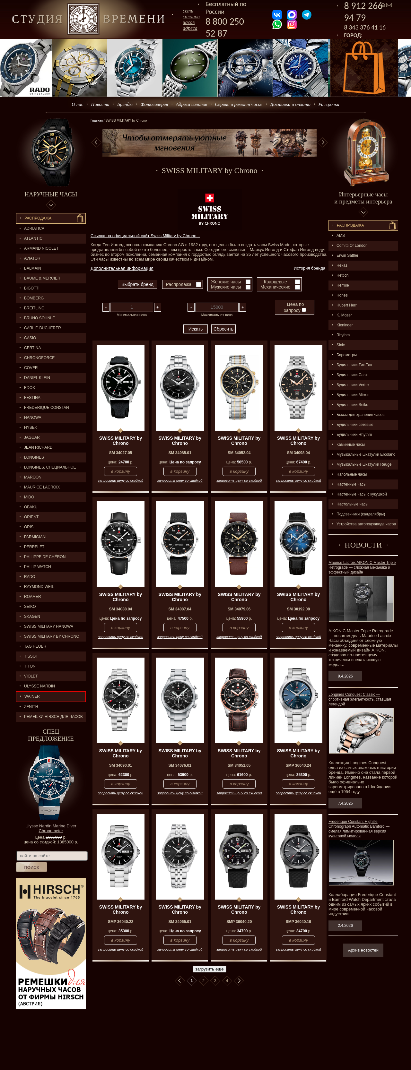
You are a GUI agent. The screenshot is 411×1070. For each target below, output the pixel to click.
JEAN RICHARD (38, 447)
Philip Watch (37, 567)
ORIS (28, 527)
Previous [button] (96, 142)
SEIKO (30, 606)
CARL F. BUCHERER (42, 328)
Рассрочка (329, 104)
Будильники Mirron (353, 395)
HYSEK (30, 427)
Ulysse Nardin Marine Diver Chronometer (50, 828)
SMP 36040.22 (120, 921)
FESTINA (32, 397)
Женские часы (226, 281)
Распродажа (37, 218)
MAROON (32, 477)
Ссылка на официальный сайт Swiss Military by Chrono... (145, 235)
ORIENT (31, 517)
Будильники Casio (352, 375)
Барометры (347, 355)
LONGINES (34, 457)
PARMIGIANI (35, 537)
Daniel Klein (37, 377)
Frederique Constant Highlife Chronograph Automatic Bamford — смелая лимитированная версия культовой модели (358, 828)
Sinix (341, 345)
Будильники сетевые (355, 424)
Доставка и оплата (290, 104)
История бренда (309, 268)
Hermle (343, 285)
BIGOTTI (31, 288)
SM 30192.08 (298, 609)
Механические (275, 286)
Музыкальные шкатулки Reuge (364, 464)
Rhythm (343, 335)
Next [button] (323, 142)
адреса (190, 28)
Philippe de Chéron (45, 557)
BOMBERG (34, 298)
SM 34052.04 (239, 453)
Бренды (125, 104)
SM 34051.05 (239, 765)
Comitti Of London (352, 245)
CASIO (30, 338)
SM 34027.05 (120, 453)
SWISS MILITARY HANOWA (48, 626)
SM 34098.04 (298, 453)
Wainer (32, 696)
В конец (239, 981)
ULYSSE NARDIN (39, 686)
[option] (209, 143)
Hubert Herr (347, 305)
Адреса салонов (191, 104)
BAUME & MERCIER (42, 278)
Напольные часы (352, 474)
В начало (180, 981)
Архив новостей (363, 950)
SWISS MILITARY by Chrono (51, 636)
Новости (100, 104)
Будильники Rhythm (354, 434)
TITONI (30, 666)
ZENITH (31, 706)
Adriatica (34, 228)
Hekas (342, 265)
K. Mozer (344, 315)
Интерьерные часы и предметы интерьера (363, 198)
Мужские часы (226, 286)
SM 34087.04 (179, 609)
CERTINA (32, 348)
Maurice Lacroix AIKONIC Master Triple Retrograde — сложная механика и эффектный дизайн (362, 567)
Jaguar (32, 437)
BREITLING (34, 308)
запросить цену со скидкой (120, 480)
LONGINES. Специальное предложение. (46, 468)
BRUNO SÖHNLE (39, 318)
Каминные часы (351, 444)
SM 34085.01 (179, 453)
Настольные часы (352, 504)
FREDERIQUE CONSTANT (47, 407)
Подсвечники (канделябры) (361, 514)
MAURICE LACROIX (42, 487)
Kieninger (345, 325)
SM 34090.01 (120, 765)
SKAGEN (32, 616)
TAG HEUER (35, 646)
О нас (77, 104)
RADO (29, 576)
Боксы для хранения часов (361, 414)
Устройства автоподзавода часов (366, 524)
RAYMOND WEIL (39, 586)
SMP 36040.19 (298, 921)
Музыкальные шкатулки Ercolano (366, 454)
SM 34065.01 (179, 921)
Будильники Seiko (352, 404)
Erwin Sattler (347, 255)
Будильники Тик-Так (354, 365)
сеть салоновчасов (191, 16)
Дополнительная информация (122, 268)
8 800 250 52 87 (225, 27)
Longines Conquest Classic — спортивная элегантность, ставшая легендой (359, 699)
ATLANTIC (33, 238)
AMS (341, 235)
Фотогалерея (154, 104)
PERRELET (34, 547)
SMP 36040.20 (239, 921)
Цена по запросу (295, 307)
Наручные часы (50, 194)
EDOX (29, 387)
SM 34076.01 (179, 765)
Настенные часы (351, 484)
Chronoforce (39, 358)
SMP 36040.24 (298, 765)
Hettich (342, 275)
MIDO (29, 497)
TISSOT (31, 656)
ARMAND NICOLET (41, 248)
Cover (31, 368)
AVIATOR (32, 258)
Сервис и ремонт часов (239, 104)
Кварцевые (275, 281)
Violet (31, 676)
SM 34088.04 (120, 609)
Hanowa (32, 417)
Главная (97, 120)
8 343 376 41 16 (365, 27)
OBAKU (31, 507)
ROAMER (32, 596)
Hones (342, 295)
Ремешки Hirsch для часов (53, 716)
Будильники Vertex (353, 385)
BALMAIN (32, 268)
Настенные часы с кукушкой (362, 494)
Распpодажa (350, 225)
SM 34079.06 (239, 609)
